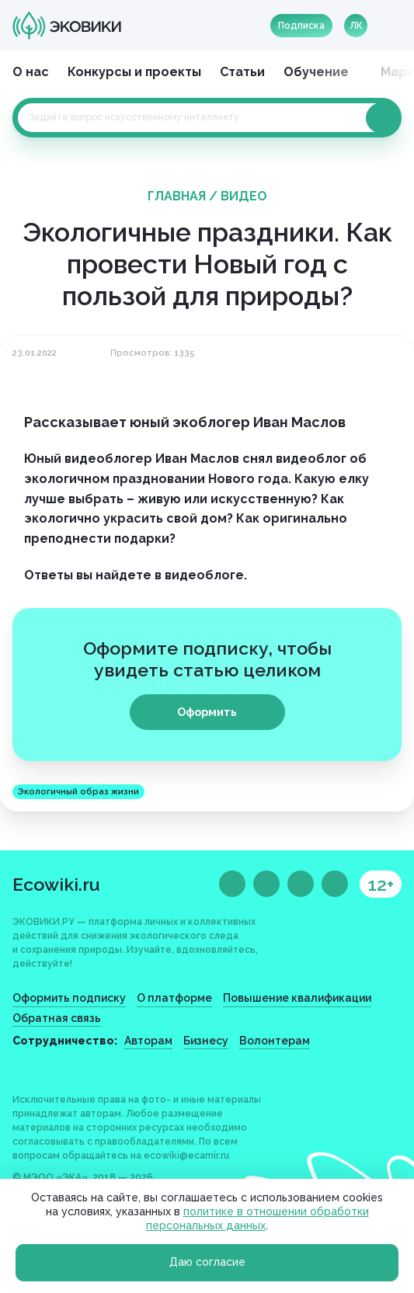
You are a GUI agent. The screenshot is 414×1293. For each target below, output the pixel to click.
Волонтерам (274, 1040)
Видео (244, 196)
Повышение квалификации (297, 998)
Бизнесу (205, 1040)
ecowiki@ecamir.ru (186, 1155)
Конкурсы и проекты (134, 71)
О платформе (174, 998)
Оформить (207, 712)
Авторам (148, 1040)
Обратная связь (56, 1018)
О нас (30, 71)
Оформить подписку (69, 998)
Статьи (242, 71)
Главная (177, 196)
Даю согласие (207, 1262)
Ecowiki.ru (56, 884)
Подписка (301, 25)
